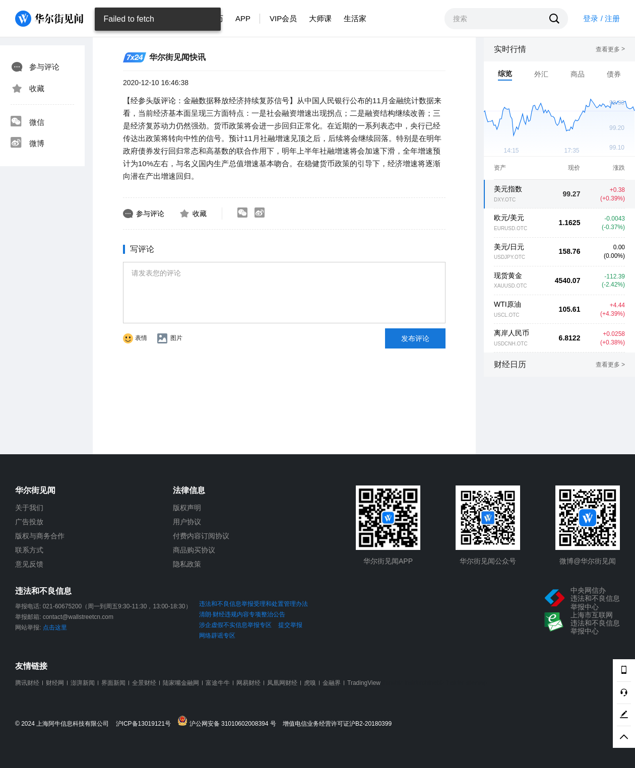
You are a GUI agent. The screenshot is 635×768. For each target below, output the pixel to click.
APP (242, 18)
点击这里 (55, 627)
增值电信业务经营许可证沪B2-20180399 (337, 724)
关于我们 (29, 508)
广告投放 (29, 522)
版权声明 (187, 508)
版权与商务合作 (40, 536)
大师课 (320, 18)
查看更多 (610, 49)
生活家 (355, 18)
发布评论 (415, 338)
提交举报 (290, 625)
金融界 (332, 682)
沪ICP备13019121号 (146, 724)
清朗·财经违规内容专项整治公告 (242, 614)
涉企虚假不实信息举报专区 (235, 625)
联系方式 (29, 550)
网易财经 (248, 682)
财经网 (55, 682)
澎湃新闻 (83, 682)
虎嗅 (310, 682)
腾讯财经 (27, 682)
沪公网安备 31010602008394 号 (229, 721)
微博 (27, 143)
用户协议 (187, 522)
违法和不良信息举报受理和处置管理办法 (253, 603)
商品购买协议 (194, 550)
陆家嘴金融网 (181, 682)
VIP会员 (283, 18)
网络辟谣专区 (217, 635)
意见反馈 (29, 564)
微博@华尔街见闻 (587, 561)
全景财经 (144, 682)
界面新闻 (113, 682)
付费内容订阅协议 (201, 536)
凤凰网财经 (282, 682)
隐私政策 (187, 564)
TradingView (363, 682)
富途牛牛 (218, 682)
